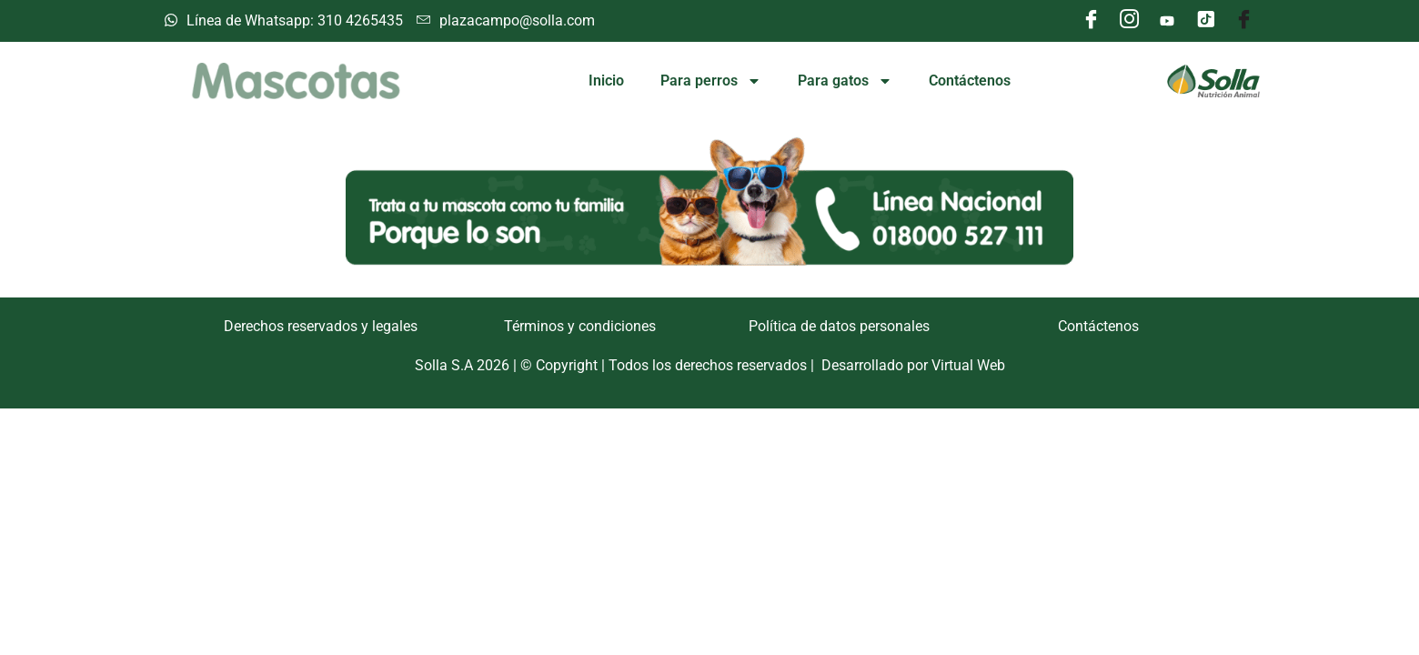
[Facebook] (1090, 21)
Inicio (606, 80)
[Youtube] (1167, 21)
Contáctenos (970, 80)
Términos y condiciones (580, 326)
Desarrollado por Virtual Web (913, 365)
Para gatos (845, 81)
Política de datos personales (839, 326)
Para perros (710, 81)
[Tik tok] (1205, 21)
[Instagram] (1128, 21)
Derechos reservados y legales (321, 326)
